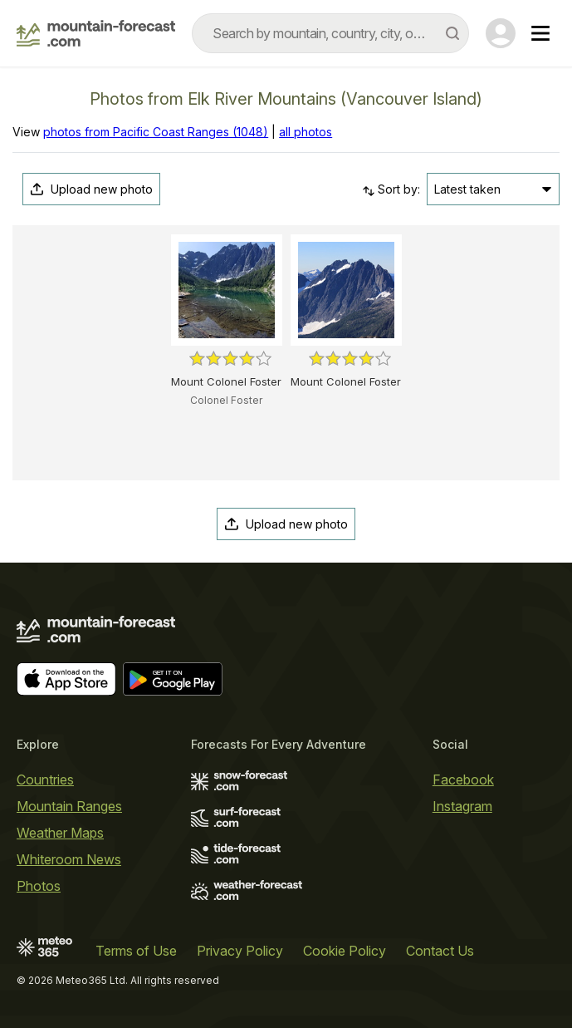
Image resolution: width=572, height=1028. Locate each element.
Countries (45, 779)
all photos (305, 132)
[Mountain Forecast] (96, 33)
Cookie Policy (344, 950)
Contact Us (440, 950)
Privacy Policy (240, 950)
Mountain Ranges (69, 806)
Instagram (462, 806)
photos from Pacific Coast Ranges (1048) (155, 132)
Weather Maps (60, 832)
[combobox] (330, 33)
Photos (39, 886)
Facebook (463, 779)
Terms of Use (136, 950)
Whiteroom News (69, 859)
